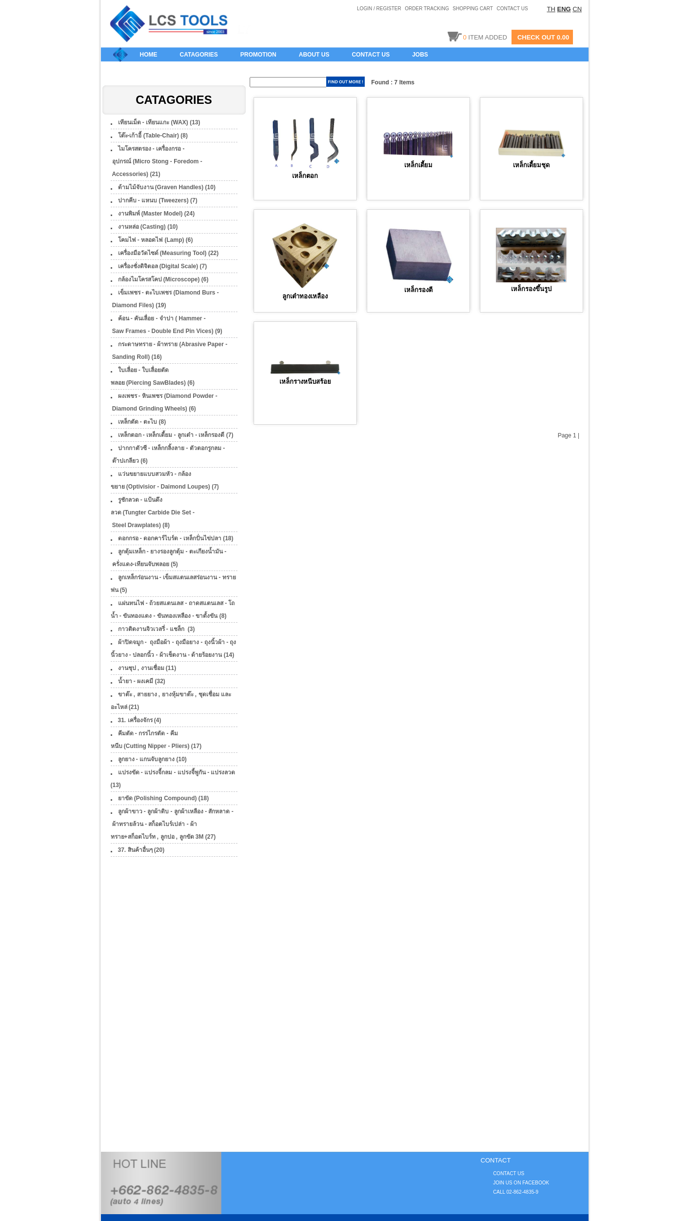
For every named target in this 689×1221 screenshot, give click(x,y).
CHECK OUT (536, 37)
